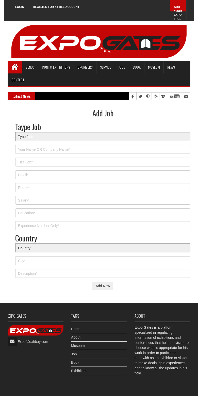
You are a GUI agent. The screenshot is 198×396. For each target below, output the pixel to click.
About (75, 337)
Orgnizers (85, 67)
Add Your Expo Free (178, 12)
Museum (154, 67)
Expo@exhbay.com (33, 342)
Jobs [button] (122, 67)
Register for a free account (56, 6)
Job (74, 354)
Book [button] (137, 67)
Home (75, 329)
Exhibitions (79, 371)
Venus (30, 67)
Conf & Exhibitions (56, 67)
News (171, 67)
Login (19, 6)
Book (75, 362)
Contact (17, 79)
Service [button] (105, 67)
